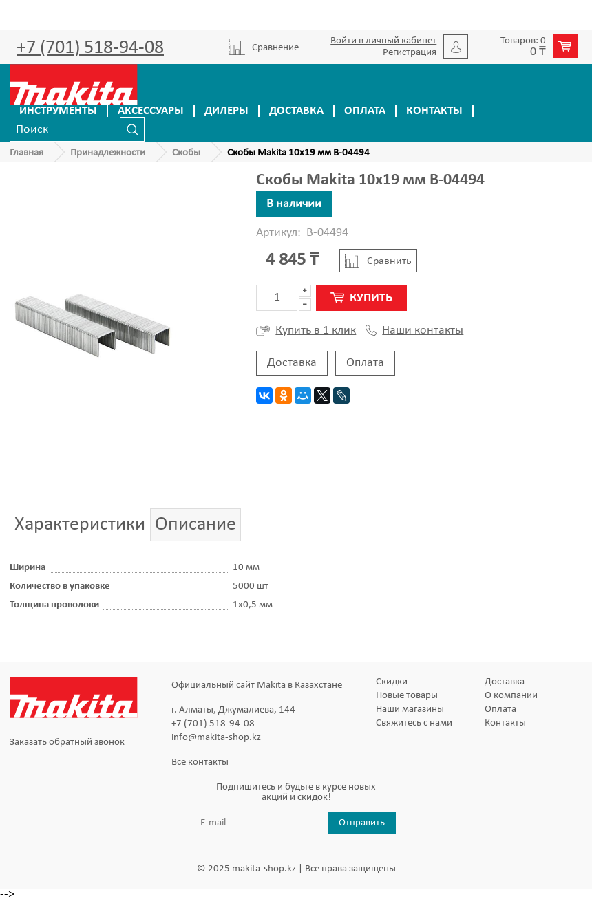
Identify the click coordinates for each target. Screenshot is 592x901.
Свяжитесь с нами (414, 723)
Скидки (392, 682)
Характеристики (79, 524)
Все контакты (200, 762)
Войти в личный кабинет (383, 41)
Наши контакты (414, 331)
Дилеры (226, 111)
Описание (195, 524)
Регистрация (409, 52)
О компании (511, 696)
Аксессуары (151, 111)
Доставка (296, 111)
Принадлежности (107, 153)
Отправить (362, 823)
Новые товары (407, 696)
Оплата (364, 111)
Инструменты (58, 111)
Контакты (434, 111)
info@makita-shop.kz (216, 737)
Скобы (186, 153)
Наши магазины (410, 709)
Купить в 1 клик (306, 331)
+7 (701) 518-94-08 (90, 48)
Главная (26, 153)
